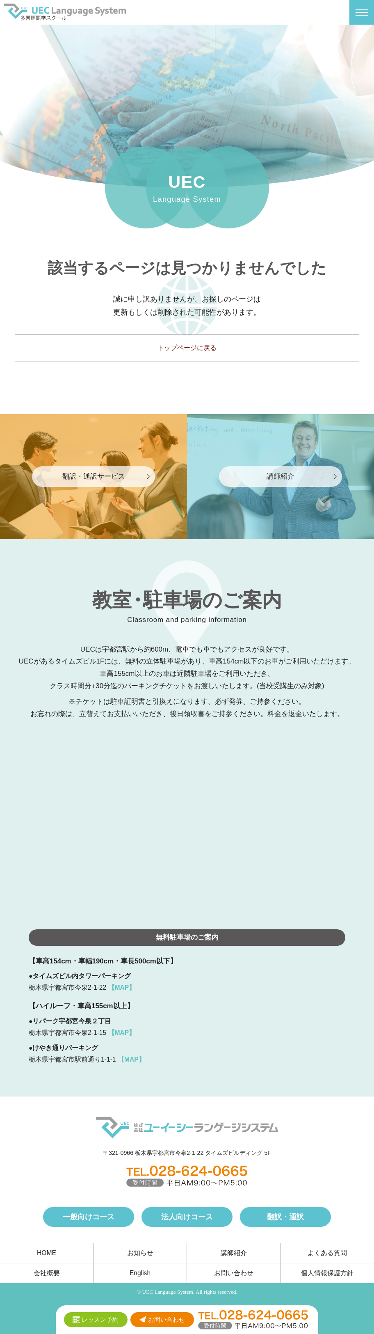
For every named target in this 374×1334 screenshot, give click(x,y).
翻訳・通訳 (285, 1216)
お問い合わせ (233, 1272)
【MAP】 (122, 987)
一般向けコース (88, 1216)
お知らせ (140, 1252)
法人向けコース (187, 1216)
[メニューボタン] (361, 12)
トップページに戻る (187, 347)
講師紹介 (234, 1252)
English (140, 1272)
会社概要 (47, 1272)
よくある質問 (327, 1252)
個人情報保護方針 (327, 1272)
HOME (46, 1252)
